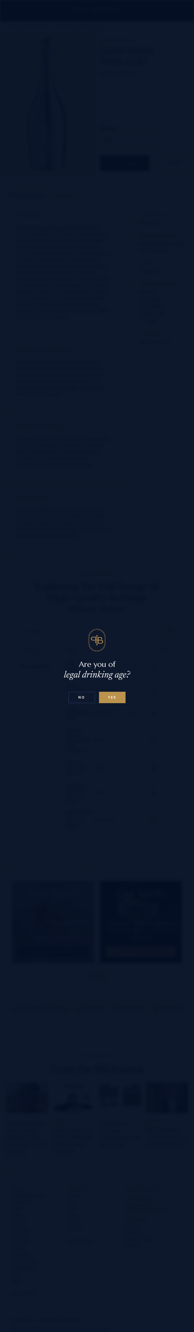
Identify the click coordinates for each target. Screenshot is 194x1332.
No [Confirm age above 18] (81, 697)
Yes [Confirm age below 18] (112, 697)
